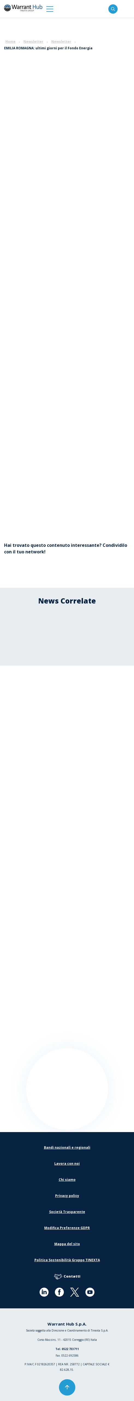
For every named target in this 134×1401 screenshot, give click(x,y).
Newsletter (33, 41)
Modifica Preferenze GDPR (67, 1228)
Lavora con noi (67, 1163)
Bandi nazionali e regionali (67, 1147)
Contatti (67, 1276)
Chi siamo (67, 1179)
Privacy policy (67, 1195)
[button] (49, 9)
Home (10, 41)
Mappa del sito (67, 1244)
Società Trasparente (67, 1211)
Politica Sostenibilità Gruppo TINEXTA (67, 1260)
